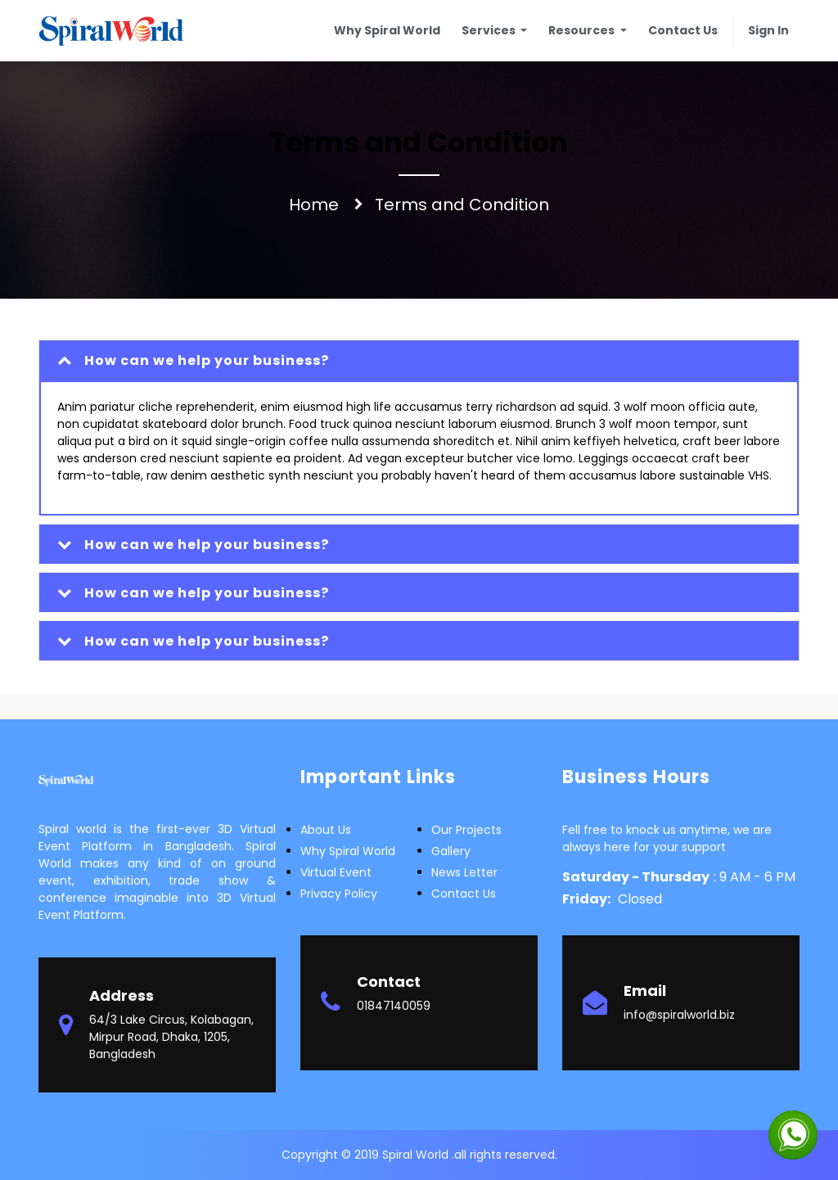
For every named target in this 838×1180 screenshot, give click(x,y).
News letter (464, 872)
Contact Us (463, 893)
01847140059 (393, 1006)
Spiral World (417, 1154)
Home (314, 204)
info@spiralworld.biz (679, 1015)
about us (325, 830)
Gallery (451, 851)
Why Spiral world (347, 851)
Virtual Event (336, 872)
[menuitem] (387, 31)
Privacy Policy (338, 893)
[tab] (419, 360)
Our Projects (466, 830)
